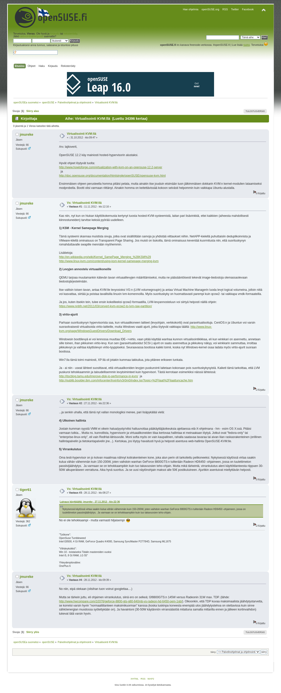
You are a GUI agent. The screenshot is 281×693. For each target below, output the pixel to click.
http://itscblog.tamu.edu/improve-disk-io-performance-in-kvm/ (98, 376)
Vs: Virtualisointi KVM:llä (84, 203)
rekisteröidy (70, 33)
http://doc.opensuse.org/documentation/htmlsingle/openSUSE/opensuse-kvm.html (112, 175)
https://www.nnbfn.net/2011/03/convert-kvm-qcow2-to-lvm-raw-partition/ (105, 306)
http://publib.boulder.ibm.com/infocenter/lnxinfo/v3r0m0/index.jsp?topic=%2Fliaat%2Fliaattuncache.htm (126, 380)
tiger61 (25, 490)
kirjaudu (55, 33)
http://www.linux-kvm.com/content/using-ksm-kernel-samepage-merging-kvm (109, 261)
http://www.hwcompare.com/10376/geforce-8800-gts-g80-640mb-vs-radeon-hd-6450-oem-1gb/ (120, 601)
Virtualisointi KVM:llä (81, 133)
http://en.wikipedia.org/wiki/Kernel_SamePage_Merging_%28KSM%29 (105, 257)
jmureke (26, 134)
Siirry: (213, 652)
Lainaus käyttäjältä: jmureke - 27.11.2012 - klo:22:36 (90, 501)
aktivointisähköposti (31, 36)
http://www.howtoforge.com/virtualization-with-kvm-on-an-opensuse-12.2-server (110, 167)
